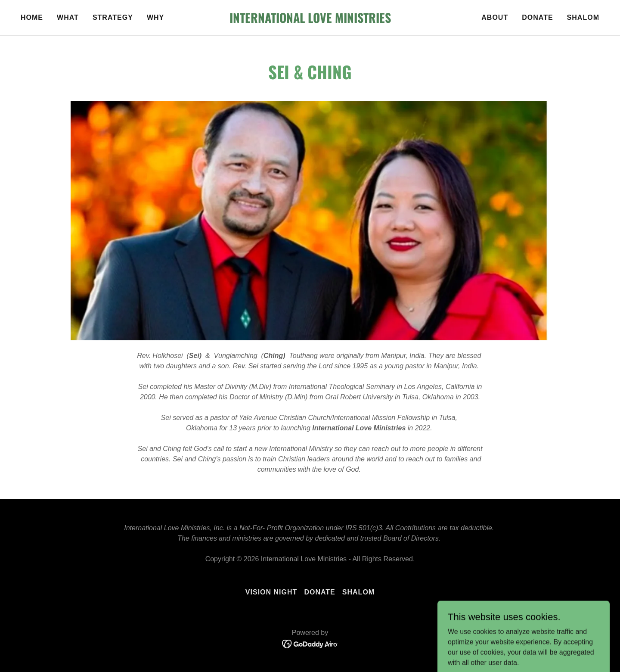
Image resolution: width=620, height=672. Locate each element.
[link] (310, 20)
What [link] (68, 17)
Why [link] (155, 17)
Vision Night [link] (271, 592)
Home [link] (32, 17)
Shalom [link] (583, 17)
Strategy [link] (113, 17)
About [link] (494, 17)
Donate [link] (537, 17)
